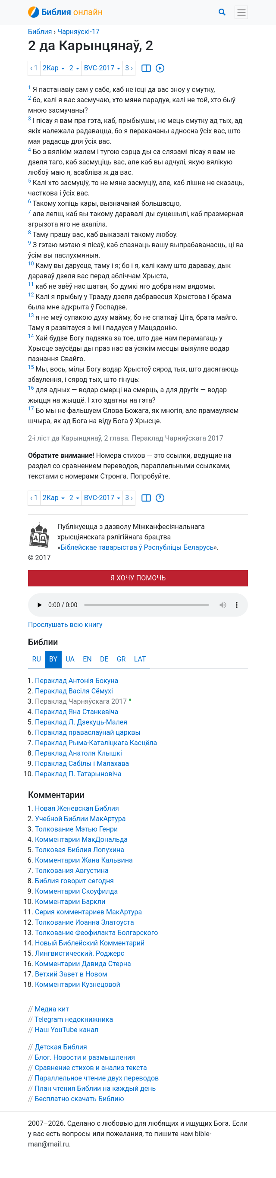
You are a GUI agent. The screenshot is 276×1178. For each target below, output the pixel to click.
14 (31, 336)
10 (31, 264)
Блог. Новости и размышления (84, 1057)
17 (31, 409)
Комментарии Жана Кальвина (84, 860)
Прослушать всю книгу (65, 624)
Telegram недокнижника (73, 1019)
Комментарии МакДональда (81, 839)
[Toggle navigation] (241, 12)
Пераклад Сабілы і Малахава (82, 763)
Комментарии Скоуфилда (76, 891)
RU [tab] (36, 659)
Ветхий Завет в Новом (71, 974)
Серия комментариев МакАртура (88, 912)
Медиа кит (51, 1009)
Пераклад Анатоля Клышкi (78, 753)
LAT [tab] (140, 659)
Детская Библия (60, 1047)
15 (31, 367)
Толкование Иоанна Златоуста (84, 922)
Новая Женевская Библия (77, 808)
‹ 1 (34, 68)
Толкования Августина (72, 870)
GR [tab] (121, 659)
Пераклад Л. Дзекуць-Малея (81, 722)
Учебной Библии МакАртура (80, 819)
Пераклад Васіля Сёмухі (74, 691)
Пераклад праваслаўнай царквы (88, 732)
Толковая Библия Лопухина (79, 850)
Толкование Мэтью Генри (76, 829)
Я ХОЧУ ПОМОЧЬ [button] (138, 578)
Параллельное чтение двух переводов (96, 1078)
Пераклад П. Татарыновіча (78, 774)
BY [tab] (53, 659)
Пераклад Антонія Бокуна (76, 681)
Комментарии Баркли (70, 902)
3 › (129, 68)
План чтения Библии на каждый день (95, 1088)
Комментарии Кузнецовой (77, 984)
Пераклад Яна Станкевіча (76, 712)
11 (31, 284)
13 (31, 315)
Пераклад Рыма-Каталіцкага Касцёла (96, 743)
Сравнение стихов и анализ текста (90, 1068)
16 (31, 388)
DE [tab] (104, 659)
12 (31, 295)
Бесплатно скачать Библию (79, 1099)
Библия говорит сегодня (74, 881)
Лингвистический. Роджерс (79, 953)
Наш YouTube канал (66, 1030)
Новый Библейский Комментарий (89, 943)
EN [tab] (87, 659)
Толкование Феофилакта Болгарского (96, 933)
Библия (40, 32)
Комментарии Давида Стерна (83, 964)
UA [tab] (70, 659)
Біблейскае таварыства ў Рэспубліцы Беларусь (137, 547)
